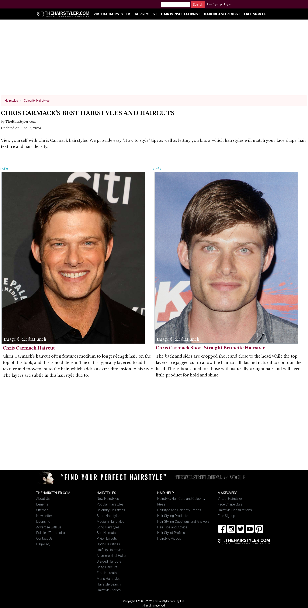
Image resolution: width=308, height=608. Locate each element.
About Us (43, 499)
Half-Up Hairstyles (110, 550)
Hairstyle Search (109, 584)
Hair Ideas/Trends (221, 14)
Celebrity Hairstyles (111, 510)
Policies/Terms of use (52, 533)
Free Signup (226, 516)
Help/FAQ (43, 544)
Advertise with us (49, 527)
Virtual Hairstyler (111, 14)
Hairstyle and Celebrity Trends (179, 510)
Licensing (43, 522)
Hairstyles (144, 14)
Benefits (42, 504)
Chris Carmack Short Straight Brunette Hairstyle (210, 347)
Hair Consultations (179, 14)
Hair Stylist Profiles (171, 533)
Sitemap (42, 510)
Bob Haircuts (106, 533)
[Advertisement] (154, 59)
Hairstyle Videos (169, 538)
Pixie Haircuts (107, 538)
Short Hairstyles (108, 516)
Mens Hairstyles (108, 579)
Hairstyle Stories (109, 590)
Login (227, 4)
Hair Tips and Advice (172, 527)
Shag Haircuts (107, 567)
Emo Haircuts (107, 573)
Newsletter (44, 516)
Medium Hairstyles (110, 522)
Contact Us (44, 538)
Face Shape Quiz (230, 504)
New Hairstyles (108, 499)
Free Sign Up (214, 4)
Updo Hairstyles (108, 544)
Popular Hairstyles (110, 504)
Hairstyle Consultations (235, 510)
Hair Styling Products (172, 516)
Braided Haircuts (109, 561)
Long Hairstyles (108, 527)
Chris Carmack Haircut (29, 348)
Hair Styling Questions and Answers (183, 522)
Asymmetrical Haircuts (113, 556)
